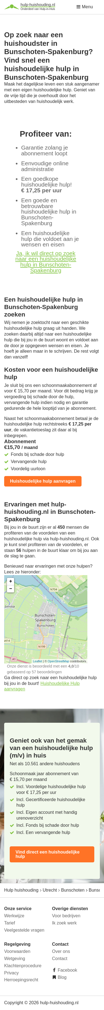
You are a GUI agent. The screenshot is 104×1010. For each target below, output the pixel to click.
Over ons (61, 951)
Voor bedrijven (66, 915)
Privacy (11, 973)
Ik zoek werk (64, 923)
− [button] (10, 589)
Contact (59, 958)
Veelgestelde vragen (24, 930)
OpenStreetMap (58, 661)
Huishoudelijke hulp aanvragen (43, 481)
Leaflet (37, 661)
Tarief (9, 923)
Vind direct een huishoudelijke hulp (48, 854)
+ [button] (10, 581)
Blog (62, 977)
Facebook (67, 970)
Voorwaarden (17, 951)
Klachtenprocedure (22, 965)
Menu (84, 6)
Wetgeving (14, 958)
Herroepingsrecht (21, 979)
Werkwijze (14, 915)
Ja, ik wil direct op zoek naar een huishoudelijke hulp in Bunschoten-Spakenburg (45, 261)
